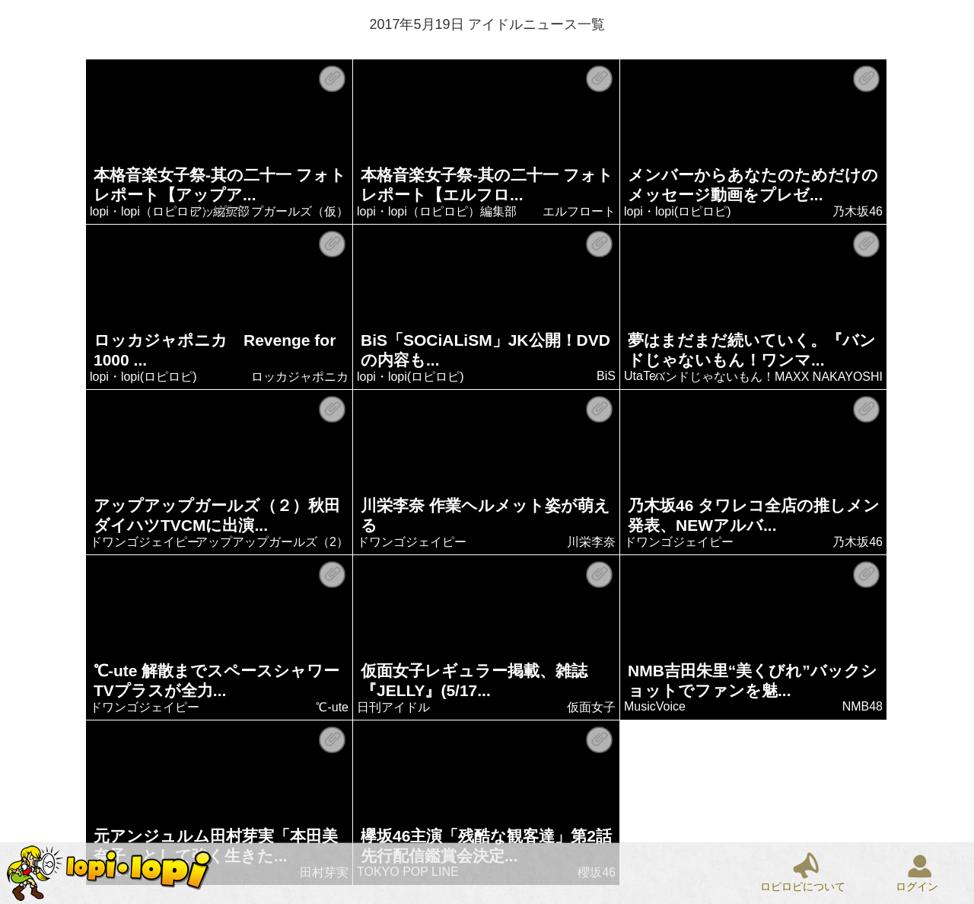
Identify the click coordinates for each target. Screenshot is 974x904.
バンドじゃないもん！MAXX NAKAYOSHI (768, 376)
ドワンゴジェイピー (145, 541)
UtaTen (644, 375)
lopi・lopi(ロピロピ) (678, 211)
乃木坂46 (858, 211)
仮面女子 (592, 707)
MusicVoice (655, 706)
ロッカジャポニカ (300, 376)
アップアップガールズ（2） (272, 541)
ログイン (917, 886)
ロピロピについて (802, 886)
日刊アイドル (394, 707)
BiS (606, 375)
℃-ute (333, 707)
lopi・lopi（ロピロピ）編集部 (170, 211)
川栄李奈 (592, 541)
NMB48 (862, 706)
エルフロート (579, 211)
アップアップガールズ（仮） (270, 211)
